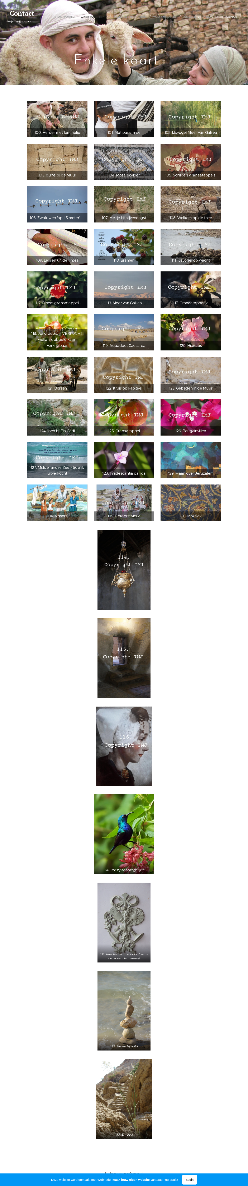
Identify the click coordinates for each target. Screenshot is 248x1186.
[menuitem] (66, 17)
